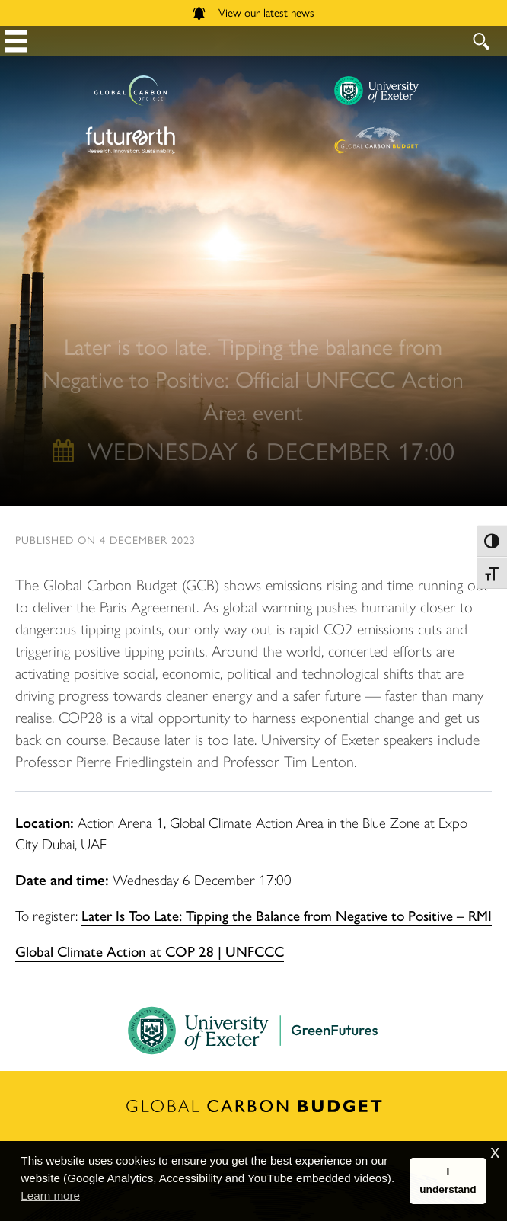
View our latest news (253, 12)
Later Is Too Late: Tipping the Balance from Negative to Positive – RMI (286, 914)
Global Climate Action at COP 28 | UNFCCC (149, 950)
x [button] (494, 1152)
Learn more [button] (50, 1195)
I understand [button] (447, 1180)
